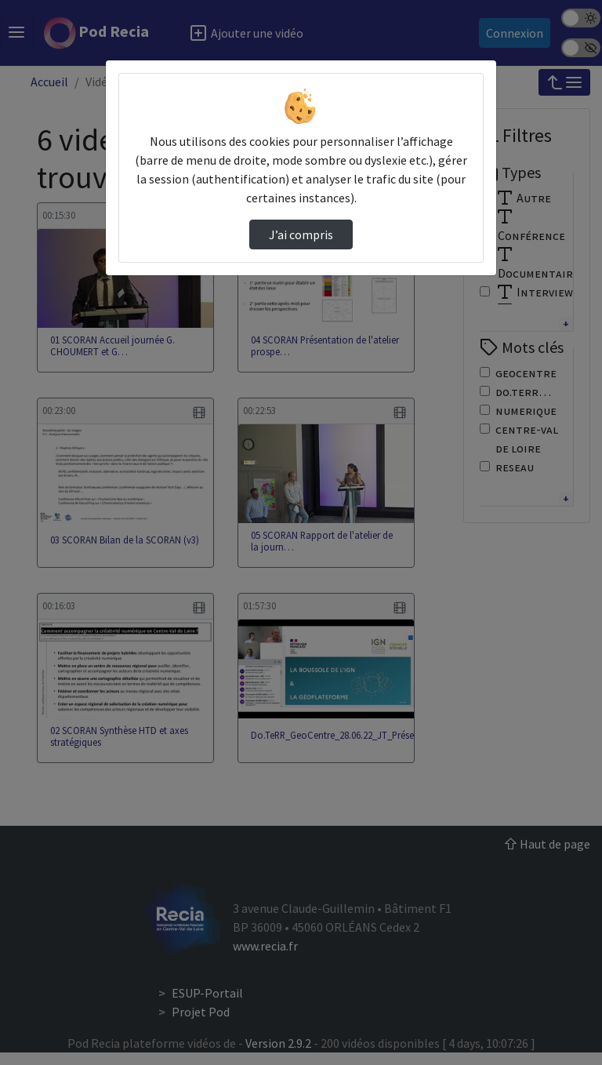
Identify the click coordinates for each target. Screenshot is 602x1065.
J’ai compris (301, 234)
